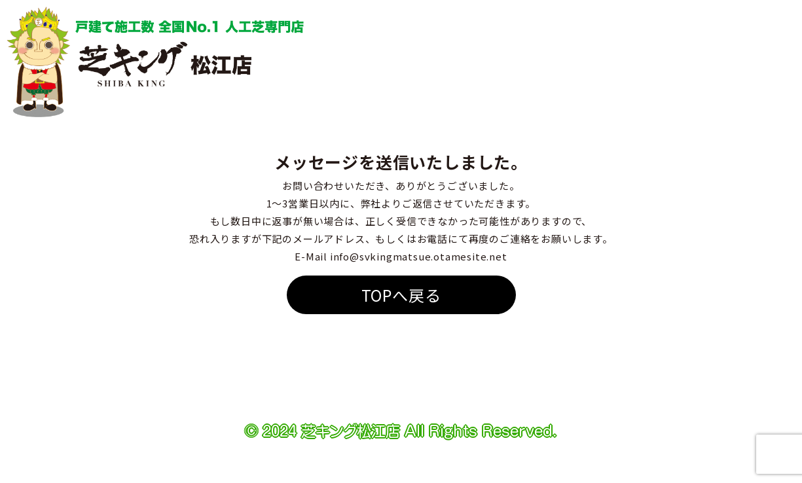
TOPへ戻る (401, 294)
